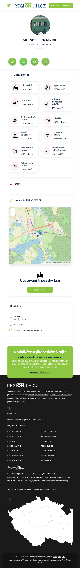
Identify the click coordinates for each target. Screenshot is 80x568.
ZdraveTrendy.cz (50, 489)
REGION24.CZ (46, 460)
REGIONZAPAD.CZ (14, 436)
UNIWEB (47, 477)
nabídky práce (65, 395)
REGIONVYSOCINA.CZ (49, 436)
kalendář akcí (55, 395)
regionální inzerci (55, 398)
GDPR (55, 557)
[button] (40, 232)
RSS (43, 420)
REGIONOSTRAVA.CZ (49, 456)
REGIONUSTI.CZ (13, 451)
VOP (59, 557)
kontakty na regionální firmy (38, 395)
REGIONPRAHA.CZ (14, 446)
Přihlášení (17, 420)
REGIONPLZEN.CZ (14, 432)
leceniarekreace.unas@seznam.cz (27, 330)
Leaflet (45, 262)
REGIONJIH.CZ (12, 441)
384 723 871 (18, 324)
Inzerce (10, 420)
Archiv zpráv (36, 420)
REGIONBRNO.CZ (47, 441)
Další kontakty (40, 289)
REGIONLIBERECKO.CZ (15, 456)
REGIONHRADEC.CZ (14, 460)
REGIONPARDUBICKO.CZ (50, 432)
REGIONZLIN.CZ (47, 446)
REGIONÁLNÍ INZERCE (40, 372)
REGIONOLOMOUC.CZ (49, 451)
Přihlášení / (56, 5)
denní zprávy (63, 391)
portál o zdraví (25, 489)
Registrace (67, 5)
